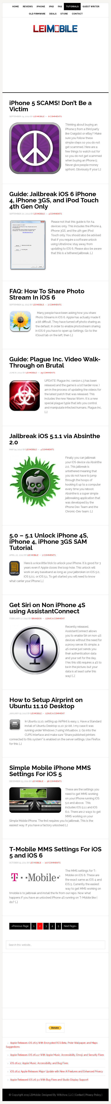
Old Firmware (37, 14)
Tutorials (72, 6)
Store (64, 14)
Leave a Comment (55, 618)
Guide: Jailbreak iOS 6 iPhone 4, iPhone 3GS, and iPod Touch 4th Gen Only (54, 200)
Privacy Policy (93, 1094)
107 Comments (52, 862)
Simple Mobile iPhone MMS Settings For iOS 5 (50, 770)
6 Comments (55, 116)
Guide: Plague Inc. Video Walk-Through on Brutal (54, 362)
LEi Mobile (55, 29)
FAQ (60, 6)
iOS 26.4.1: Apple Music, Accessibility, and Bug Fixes (39, 1063)
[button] (35, 148)
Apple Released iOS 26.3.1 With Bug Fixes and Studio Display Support (49, 1079)
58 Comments (54, 781)
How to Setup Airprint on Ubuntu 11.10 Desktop (46, 703)
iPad (51, 6)
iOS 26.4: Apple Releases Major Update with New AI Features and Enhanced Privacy (56, 1071)
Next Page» (70, 926)
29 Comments (48, 373)
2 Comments (54, 304)
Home (15, 6)
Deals (52, 14)
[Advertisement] (56, 63)
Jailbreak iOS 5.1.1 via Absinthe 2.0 (54, 439)
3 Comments (55, 214)
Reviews (28, 6)
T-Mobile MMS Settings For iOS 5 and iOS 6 (55, 852)
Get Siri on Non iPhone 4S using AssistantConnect (47, 608)
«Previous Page (19, 926)
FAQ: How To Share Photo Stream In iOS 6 (46, 294)
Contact (77, 14)
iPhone (41, 6)
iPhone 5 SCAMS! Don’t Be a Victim (50, 106)
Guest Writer (91, 6)
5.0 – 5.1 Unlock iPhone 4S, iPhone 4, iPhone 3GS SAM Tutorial (48, 541)
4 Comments (47, 449)
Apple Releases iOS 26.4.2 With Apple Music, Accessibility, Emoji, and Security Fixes (57, 1055)
